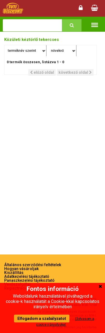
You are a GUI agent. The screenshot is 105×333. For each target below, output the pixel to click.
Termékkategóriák (94, 22)
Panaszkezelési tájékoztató (29, 280)
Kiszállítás (14, 272)
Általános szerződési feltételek (32, 265)
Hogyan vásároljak (21, 268)
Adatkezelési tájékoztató (26, 276)
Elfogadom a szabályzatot (41, 318)
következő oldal (75, 72)
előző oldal (42, 72)
